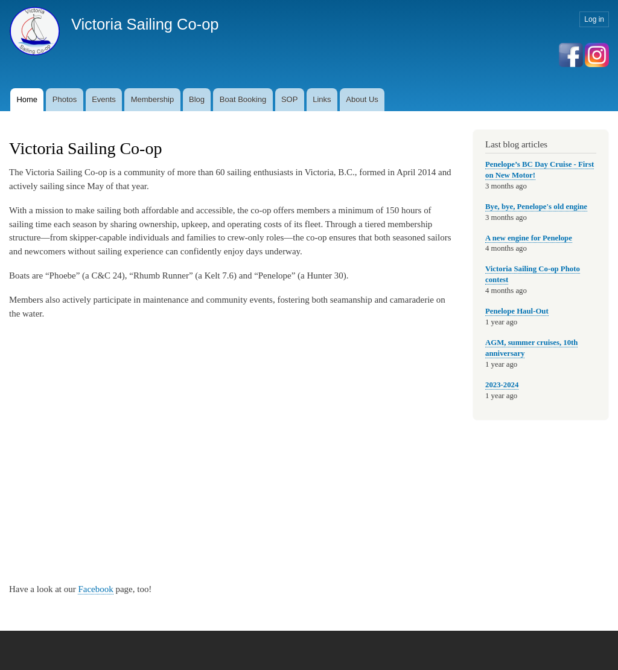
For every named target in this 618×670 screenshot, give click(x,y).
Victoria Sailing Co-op (145, 24)
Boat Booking (243, 99)
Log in (594, 19)
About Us (362, 99)
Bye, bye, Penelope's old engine (536, 206)
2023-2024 (501, 385)
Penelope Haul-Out (517, 311)
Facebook (95, 589)
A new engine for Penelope (528, 238)
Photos (65, 99)
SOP (289, 99)
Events (104, 99)
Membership (152, 99)
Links (322, 99)
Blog (197, 99)
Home (26, 99)
